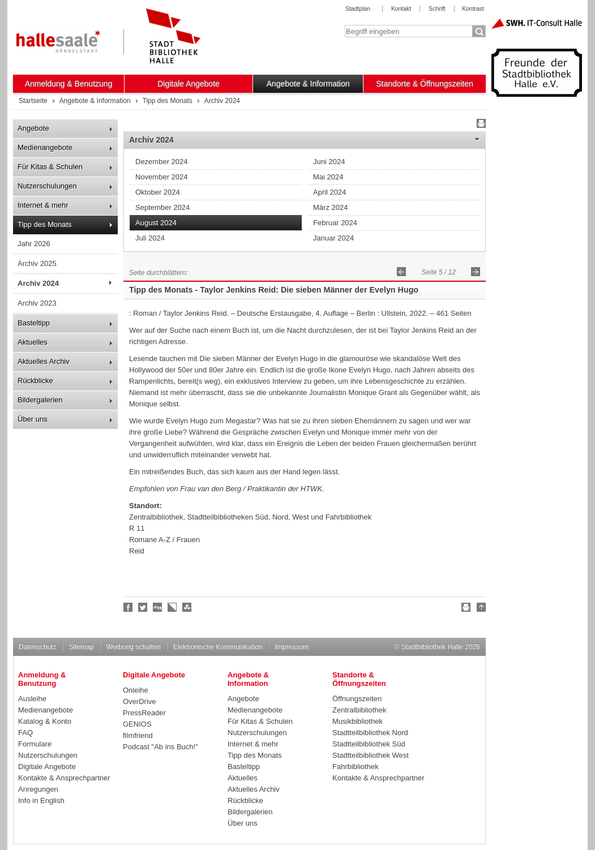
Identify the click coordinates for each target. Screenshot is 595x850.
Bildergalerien (40, 400)
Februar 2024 (335, 222)
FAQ (25, 732)
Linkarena (173, 607)
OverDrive (139, 701)
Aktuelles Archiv (44, 361)
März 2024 (330, 207)
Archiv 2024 (38, 283)
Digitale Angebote (188, 83)
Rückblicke (35, 380)
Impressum (292, 647)
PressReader (144, 713)
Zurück (401, 271)
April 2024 (329, 192)
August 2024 (156, 222)
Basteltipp (34, 323)
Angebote (33, 128)
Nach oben (479, 609)
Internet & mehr (43, 205)
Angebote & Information (308, 83)
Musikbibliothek (357, 721)
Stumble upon (187, 607)
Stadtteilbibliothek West (370, 755)
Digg (158, 607)
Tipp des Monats (45, 224)
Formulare (35, 744)
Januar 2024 (333, 238)
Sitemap (81, 647)
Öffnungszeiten (357, 698)
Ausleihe (32, 698)
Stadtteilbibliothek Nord (370, 732)
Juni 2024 (329, 161)
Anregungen (38, 789)
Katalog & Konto (44, 721)
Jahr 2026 (34, 243)
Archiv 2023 (37, 303)
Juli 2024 (150, 238)
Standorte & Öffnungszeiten (424, 83)
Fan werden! (128, 607)
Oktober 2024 (157, 192)
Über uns (33, 419)
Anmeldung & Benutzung (69, 83)
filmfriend (138, 735)
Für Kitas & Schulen (50, 166)
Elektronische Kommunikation (218, 647)
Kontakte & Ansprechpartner (64, 778)
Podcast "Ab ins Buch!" (160, 746)
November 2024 (161, 177)
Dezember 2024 (161, 161)
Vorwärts (475, 271)
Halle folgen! (143, 607)
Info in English (41, 800)
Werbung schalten (133, 647)
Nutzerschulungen (47, 186)
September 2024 (162, 207)
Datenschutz (38, 647)
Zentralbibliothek (359, 710)
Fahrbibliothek (355, 766)
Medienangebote (45, 147)
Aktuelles (33, 342)
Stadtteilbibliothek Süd (368, 744)
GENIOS (137, 724)
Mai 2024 (328, 177)
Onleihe (135, 690)
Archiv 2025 (37, 263)
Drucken (479, 125)
